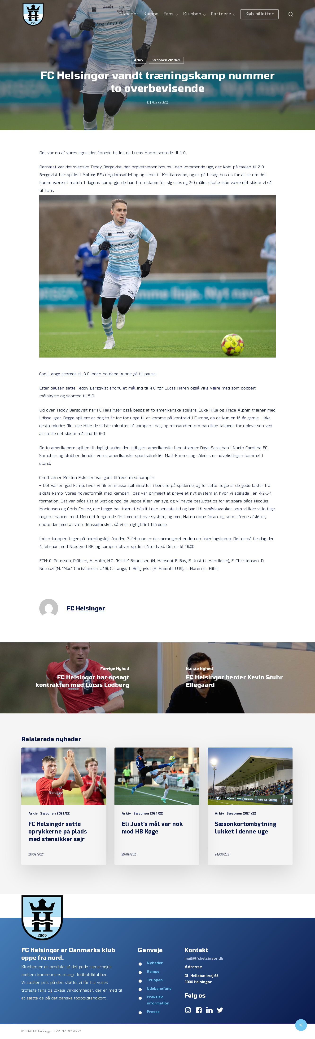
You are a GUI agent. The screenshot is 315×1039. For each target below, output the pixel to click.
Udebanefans (159, 989)
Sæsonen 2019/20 (166, 60)
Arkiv (138, 60)
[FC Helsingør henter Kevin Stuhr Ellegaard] (236, 677)
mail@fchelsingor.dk (203, 959)
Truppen (155, 980)
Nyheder (155, 963)
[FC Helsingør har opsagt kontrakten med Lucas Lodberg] (79, 677)
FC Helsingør (86, 608)
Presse (153, 1012)
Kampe (153, 972)
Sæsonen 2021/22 (55, 813)
